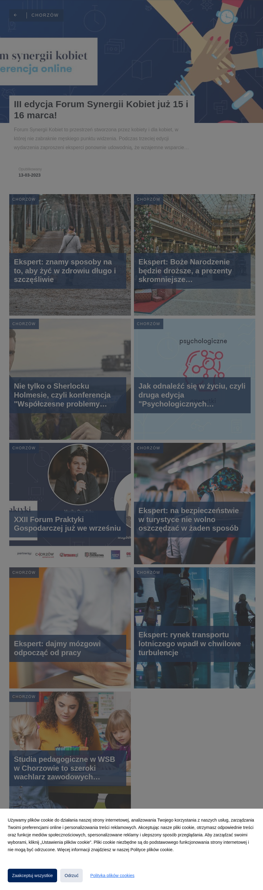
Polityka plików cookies (112, 875)
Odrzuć (71, 875)
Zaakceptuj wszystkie (32, 875)
